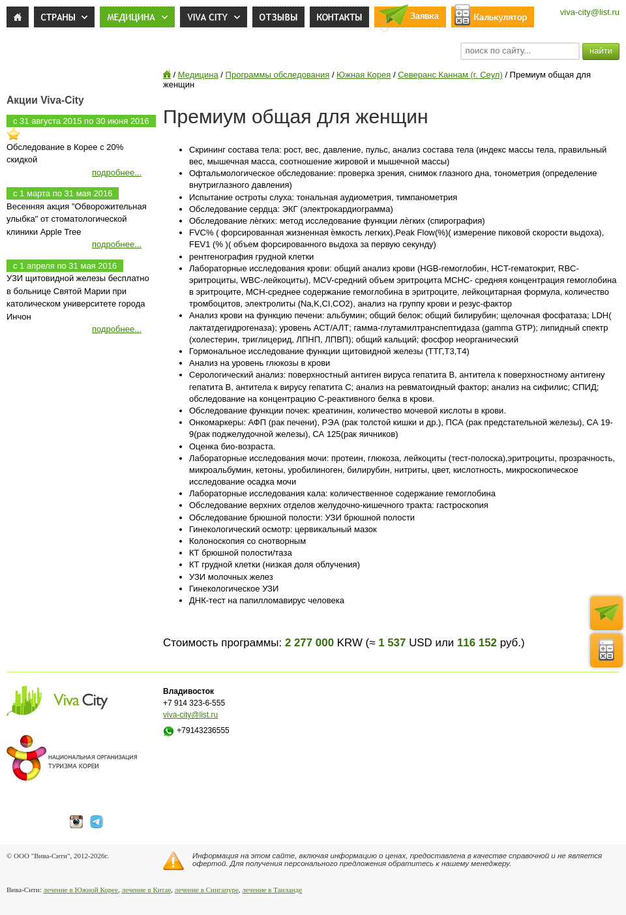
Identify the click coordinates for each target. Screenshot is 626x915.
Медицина (198, 75)
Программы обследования (278, 75)
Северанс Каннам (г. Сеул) (450, 75)
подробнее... (117, 172)
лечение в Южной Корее (81, 889)
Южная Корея (363, 75)
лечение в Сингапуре (207, 889)
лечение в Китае (146, 889)
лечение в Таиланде (272, 889)
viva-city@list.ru (589, 12)
